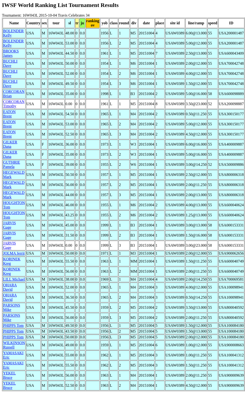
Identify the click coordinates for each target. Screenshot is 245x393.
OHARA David (10, 287)
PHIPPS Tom (13, 325)
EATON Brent (9, 114)
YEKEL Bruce (9, 375)
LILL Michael (14, 279)
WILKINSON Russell (14, 345)
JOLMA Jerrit (14, 253)
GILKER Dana (10, 144)
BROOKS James (11, 53)
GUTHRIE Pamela (11, 164)
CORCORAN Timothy (14, 104)
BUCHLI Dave (10, 63)
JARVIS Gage (9, 225)
